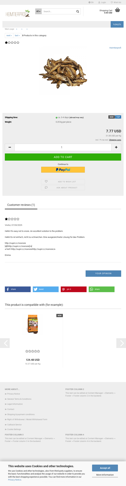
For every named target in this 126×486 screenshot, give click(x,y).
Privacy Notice (14, 480)
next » (9, 35)
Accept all (105, 468)
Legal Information (15, 404)
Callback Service (14, 425)
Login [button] (102, 2)
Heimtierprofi (115, 48)
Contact (10, 409)
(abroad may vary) (76, 117)
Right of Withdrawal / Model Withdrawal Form (27, 419)
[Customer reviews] (12, 44)
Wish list (116, 2)
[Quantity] (63, 147)
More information (105, 475)
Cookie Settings (14, 429)
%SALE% (117, 24)
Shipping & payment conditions (21, 414)
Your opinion (103, 273)
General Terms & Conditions (19, 399)
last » (17, 35)
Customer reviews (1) (21, 205)
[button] (91, 2)
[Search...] (38, 11)
